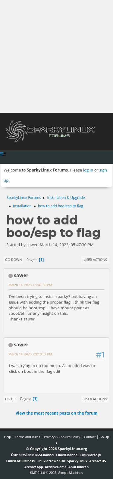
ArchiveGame (56, 467)
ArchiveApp (33, 467)
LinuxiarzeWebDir (50, 461)
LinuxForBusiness (20, 461)
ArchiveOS (97, 461)
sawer (21, 275)
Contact (90, 436)
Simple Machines (70, 472)
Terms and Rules (27, 436)
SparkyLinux (77, 461)
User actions (95, 259)
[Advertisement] (56, 56)
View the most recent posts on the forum (56, 413)
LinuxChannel (67, 455)
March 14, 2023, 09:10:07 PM (30, 354)
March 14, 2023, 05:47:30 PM (30, 285)
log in (88, 170)
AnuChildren (78, 467)
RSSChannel (44, 455)
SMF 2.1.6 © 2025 (43, 472)
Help (7, 436)
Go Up (10, 399)
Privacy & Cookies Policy (62, 436)
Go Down (13, 259)
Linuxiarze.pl (90, 455)
